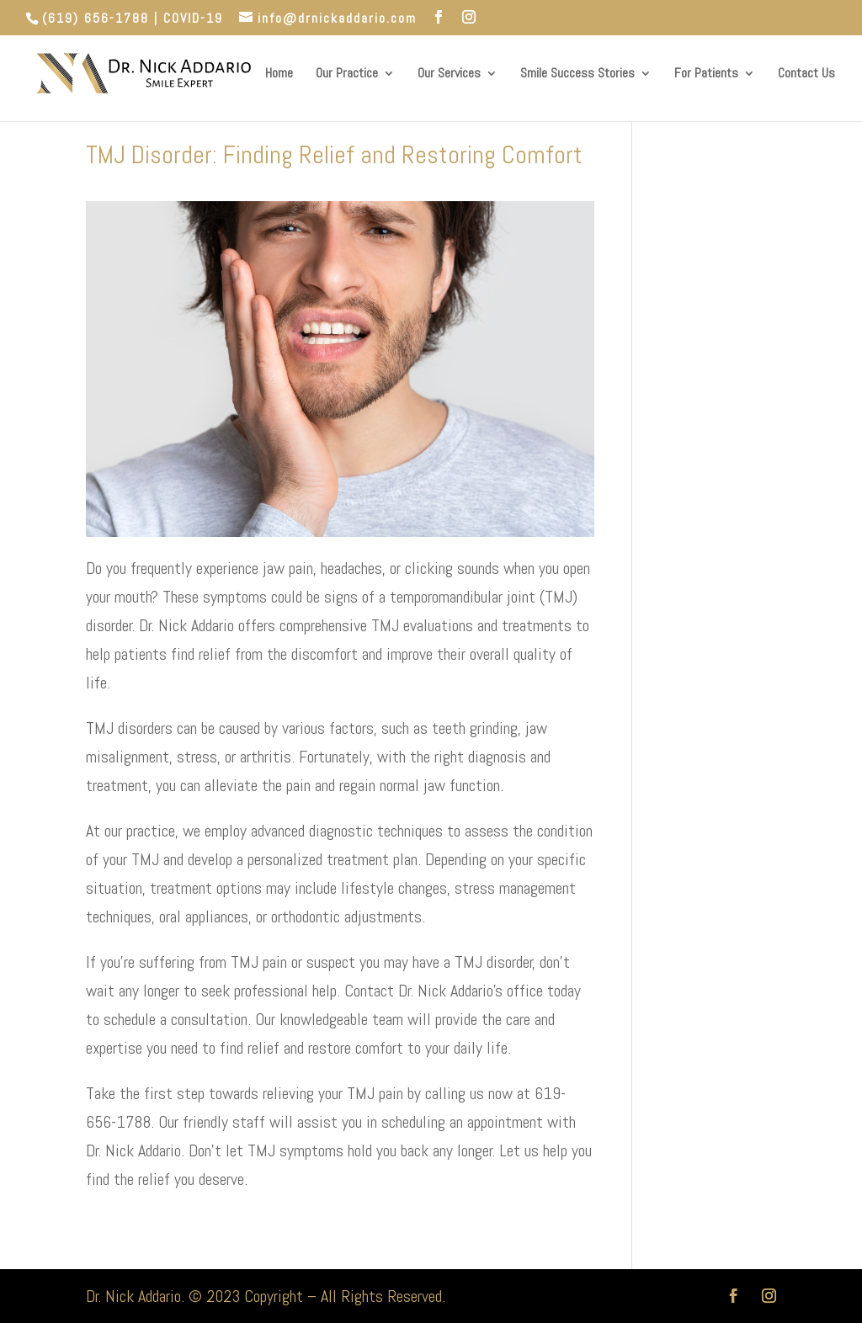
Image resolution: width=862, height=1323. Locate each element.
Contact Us (806, 74)
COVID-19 (193, 18)
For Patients (706, 74)
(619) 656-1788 (95, 18)
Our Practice (347, 74)
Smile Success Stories (577, 74)
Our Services (449, 74)
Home (279, 74)
